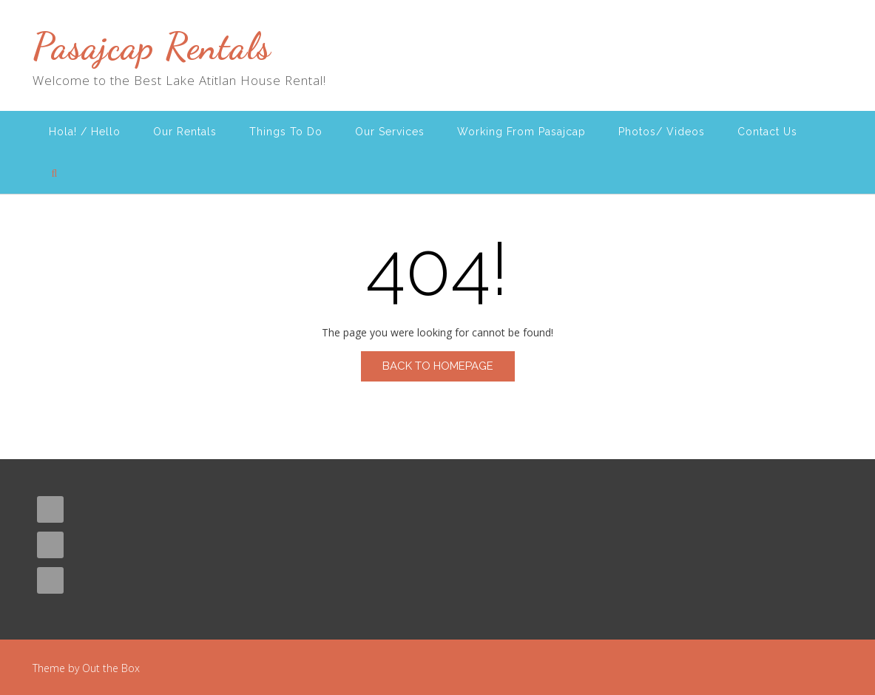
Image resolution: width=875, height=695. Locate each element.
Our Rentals (185, 132)
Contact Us (767, 132)
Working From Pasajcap (521, 132)
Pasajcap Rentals (152, 46)
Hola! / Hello (85, 132)
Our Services (390, 132)
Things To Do (285, 132)
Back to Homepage (437, 366)
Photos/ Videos (661, 132)
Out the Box (111, 668)
